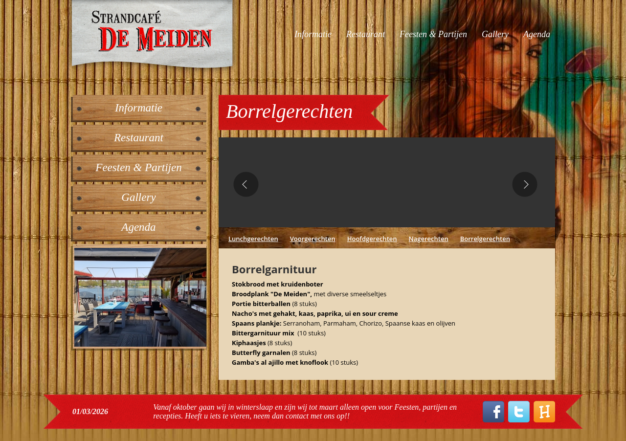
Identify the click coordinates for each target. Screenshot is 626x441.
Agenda (536, 34)
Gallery (495, 34)
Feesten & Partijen (433, 34)
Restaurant (365, 34)
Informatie (313, 34)
